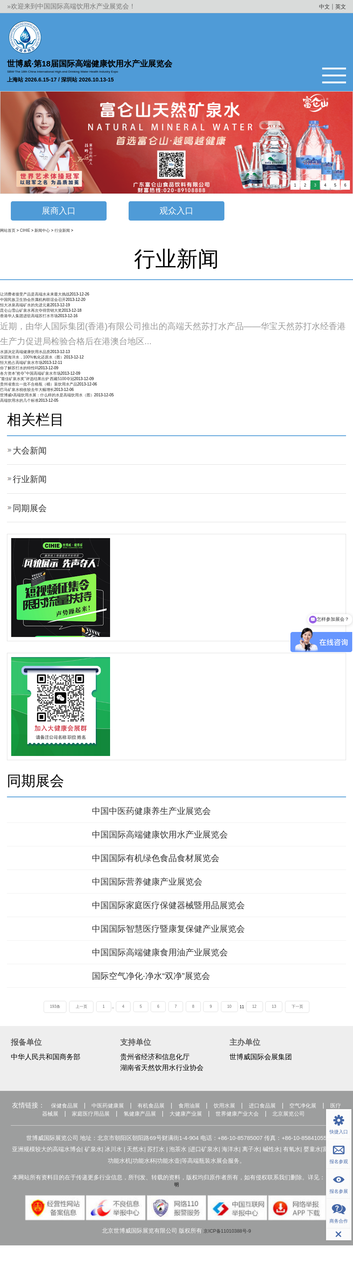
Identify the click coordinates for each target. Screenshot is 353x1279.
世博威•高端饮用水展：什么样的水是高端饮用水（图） (47, 398)
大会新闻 (33, 453)
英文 (339, 6)
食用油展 (223, 1127)
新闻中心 (42, 233)
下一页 (311, 1026)
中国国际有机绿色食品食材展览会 (167, 866)
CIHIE (25, 233)
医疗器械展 (87, 1136)
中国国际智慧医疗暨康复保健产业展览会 (182, 942)
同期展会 (33, 510)
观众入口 (176, 212)
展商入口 (59, 212)
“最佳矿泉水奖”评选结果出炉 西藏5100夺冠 (37, 382)
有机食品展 (177, 1127)
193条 (41, 1026)
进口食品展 (310, 1127)
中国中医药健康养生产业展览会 (162, 815)
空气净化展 (38, 1136)
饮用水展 (265, 1127)
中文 (321, 6)
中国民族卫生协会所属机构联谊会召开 (33, 303)
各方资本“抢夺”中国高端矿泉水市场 (30, 377)
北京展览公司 (184, 1146)
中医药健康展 (125, 1127)
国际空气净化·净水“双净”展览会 (162, 993)
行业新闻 (62, 233)
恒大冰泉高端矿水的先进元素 (25, 308)
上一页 (70, 1026)
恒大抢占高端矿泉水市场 (21, 366)
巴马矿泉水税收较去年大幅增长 (27, 393)
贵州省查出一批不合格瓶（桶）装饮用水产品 (38, 388)
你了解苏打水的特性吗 (19, 371)
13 (285, 1026)
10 (236, 1026)
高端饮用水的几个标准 (19, 404)
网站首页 (7, 233)
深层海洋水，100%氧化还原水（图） (32, 360)
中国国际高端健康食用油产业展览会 (172, 968)
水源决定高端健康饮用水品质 (25, 355)
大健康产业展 (256, 1136)
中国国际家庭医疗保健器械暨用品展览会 (182, 917)
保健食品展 (73, 1127)
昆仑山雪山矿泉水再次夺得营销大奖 (31, 313)
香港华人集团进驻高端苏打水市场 (29, 319)
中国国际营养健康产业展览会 (157, 891)
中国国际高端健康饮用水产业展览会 (172, 840)
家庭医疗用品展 (143, 1136)
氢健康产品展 (201, 1136)
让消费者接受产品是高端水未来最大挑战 (35, 297)
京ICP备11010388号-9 (227, 1264)
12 (263, 1026)
